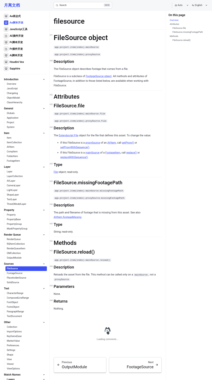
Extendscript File (68, 135)
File (56, 172)
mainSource (92, 152)
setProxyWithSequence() (74, 147)
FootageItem (112, 152)
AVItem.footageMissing (67, 217)
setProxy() (128, 142)
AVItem (111, 142)
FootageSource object (99, 76)
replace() (131, 152)
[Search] (83, 5)
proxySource (92, 142)
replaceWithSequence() (74, 157)
